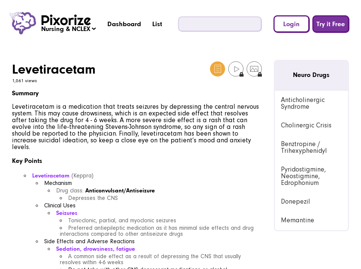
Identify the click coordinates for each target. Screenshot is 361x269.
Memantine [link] (297, 220)
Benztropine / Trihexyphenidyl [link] (304, 147)
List (157, 24)
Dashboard (124, 24)
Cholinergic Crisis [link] (306, 125)
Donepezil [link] (295, 201)
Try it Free (330, 24)
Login (291, 24)
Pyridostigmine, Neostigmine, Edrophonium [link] (303, 176)
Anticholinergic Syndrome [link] (303, 103)
